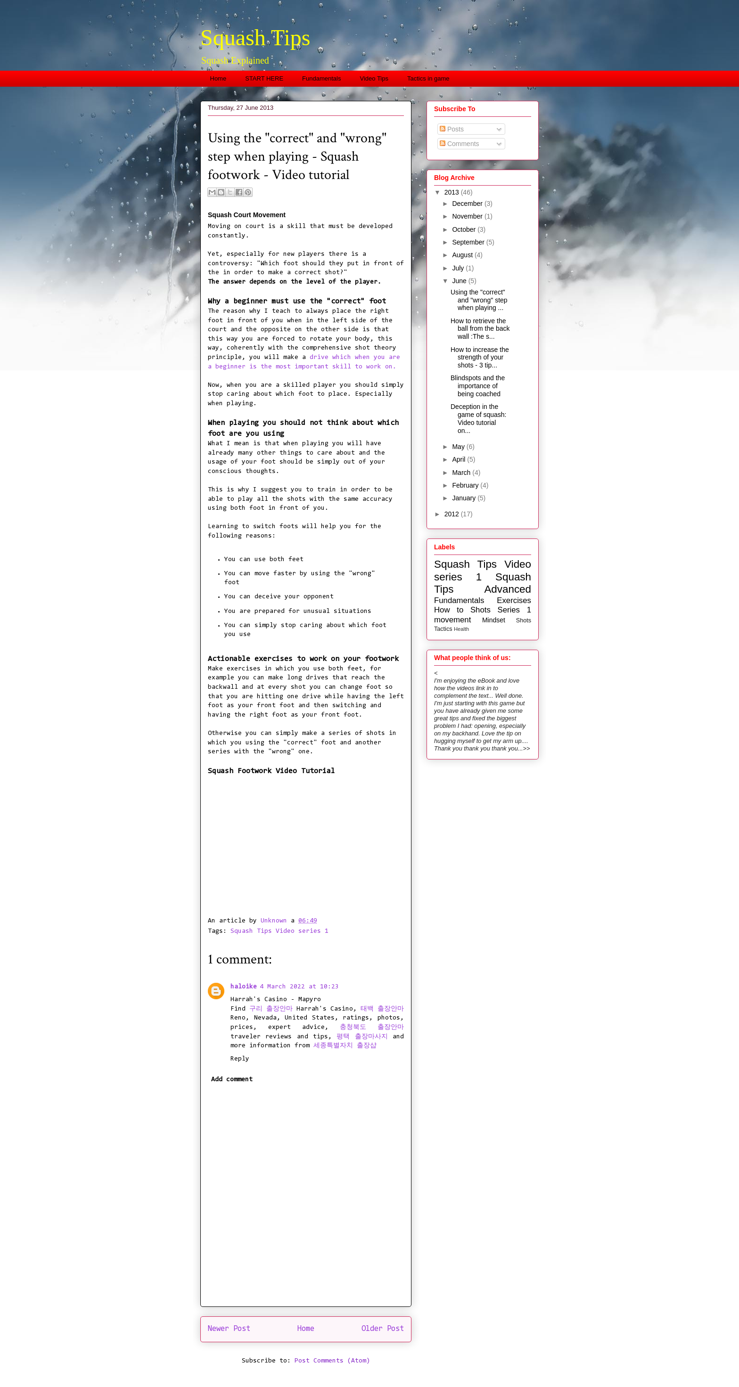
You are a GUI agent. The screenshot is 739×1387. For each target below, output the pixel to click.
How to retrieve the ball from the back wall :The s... (480, 329)
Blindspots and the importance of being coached (478, 386)
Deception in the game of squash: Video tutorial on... (479, 418)
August (463, 255)
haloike (243, 987)
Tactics (443, 629)
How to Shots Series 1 (482, 609)
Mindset (493, 620)
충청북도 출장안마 (372, 1027)
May (459, 446)
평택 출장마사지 (362, 1037)
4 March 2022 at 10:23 (299, 987)
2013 (452, 192)
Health (461, 629)
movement (452, 619)
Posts (452, 129)
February (466, 485)
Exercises (514, 600)
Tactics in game (428, 78)
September (469, 242)
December (468, 203)
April (459, 459)
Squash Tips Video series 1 (279, 931)
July (459, 268)
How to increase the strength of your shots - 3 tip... (480, 357)
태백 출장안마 (382, 1009)
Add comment (232, 1080)
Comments (459, 143)
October (464, 229)
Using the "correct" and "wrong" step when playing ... (479, 300)
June (460, 281)
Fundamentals (321, 78)
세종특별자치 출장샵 (345, 1046)
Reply (239, 1059)
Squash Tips (255, 37)
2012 (452, 514)
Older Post (382, 1329)
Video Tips (374, 78)
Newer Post (229, 1329)
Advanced (507, 589)
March (462, 472)
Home (218, 78)
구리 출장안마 (271, 1009)
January (464, 498)
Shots (523, 620)
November (468, 216)
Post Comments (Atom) (332, 1361)
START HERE (264, 78)
